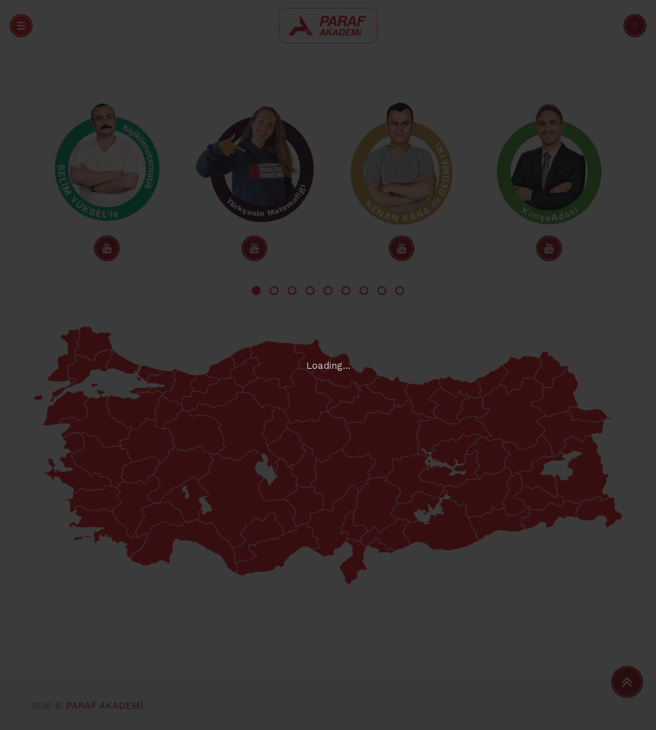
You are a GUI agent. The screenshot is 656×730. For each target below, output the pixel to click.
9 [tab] (399, 290)
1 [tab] (256, 290)
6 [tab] (345, 290)
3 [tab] (292, 290)
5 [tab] (328, 290)
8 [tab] (381, 290)
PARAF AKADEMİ (104, 705)
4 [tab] (310, 290)
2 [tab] (274, 290)
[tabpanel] (107, 181)
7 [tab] (363, 290)
